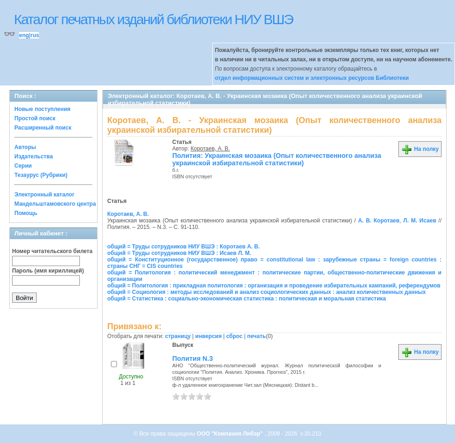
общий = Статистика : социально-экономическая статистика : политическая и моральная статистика (246, 298)
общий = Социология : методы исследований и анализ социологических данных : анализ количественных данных (266, 292)
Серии (23, 166)
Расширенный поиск (43, 127)
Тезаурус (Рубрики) (40, 175)
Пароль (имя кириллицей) (48, 270)
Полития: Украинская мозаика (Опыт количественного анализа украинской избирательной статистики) (276, 159)
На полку (420, 149)
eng (24, 35)
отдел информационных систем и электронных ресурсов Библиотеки (312, 78)
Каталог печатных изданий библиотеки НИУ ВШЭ (153, 19)
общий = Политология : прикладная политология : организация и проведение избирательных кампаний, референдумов (274, 285)
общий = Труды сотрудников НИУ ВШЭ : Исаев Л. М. (179, 253)
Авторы (25, 147)
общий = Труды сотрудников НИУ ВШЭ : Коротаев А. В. (183, 246)
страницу (178, 336)
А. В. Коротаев (378, 220)
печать (256, 336)
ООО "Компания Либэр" (230, 433)
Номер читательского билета (52, 251)
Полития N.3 (192, 358)
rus (34, 35)
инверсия (208, 336)
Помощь (25, 213)
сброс (234, 336)
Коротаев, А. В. (210, 148)
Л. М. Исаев (419, 220)
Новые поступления (42, 109)
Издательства (33, 156)
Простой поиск (34, 118)
